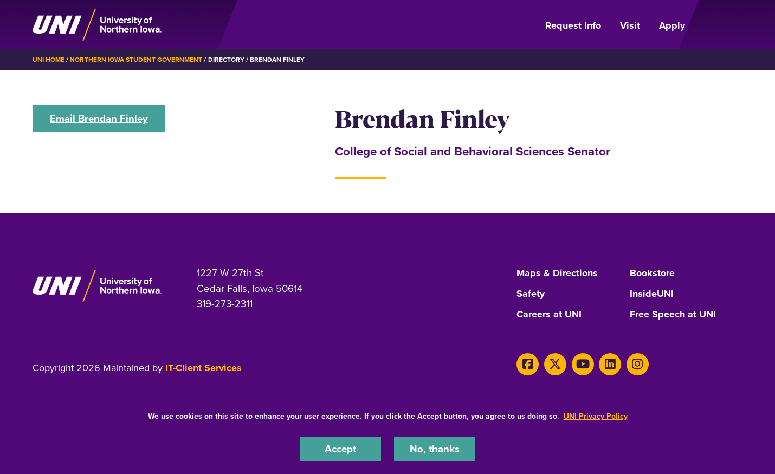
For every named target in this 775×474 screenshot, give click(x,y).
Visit (630, 25)
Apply (672, 25)
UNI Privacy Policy (596, 416)
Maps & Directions (557, 273)
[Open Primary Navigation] (720, 25)
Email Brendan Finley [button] (99, 118)
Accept (340, 448)
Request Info (573, 25)
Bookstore (652, 273)
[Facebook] (527, 364)
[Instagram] (638, 364)
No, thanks (435, 448)
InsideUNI (652, 294)
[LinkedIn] (610, 364)
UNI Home (48, 59)
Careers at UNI (549, 314)
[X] (555, 364)
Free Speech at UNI (673, 314)
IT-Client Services (203, 368)
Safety (530, 294)
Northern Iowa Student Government (136, 59)
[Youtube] (583, 364)
